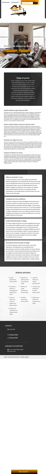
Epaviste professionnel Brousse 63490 (13, 279)
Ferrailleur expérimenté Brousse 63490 (24, 299)
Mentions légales (24, 357)
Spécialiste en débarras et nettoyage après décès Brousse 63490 (13, 290)
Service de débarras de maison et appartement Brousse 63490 (13, 301)
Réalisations (24, 51)
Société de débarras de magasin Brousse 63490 (36, 280)
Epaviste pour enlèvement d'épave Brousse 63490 (36, 300)
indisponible (5, 2)
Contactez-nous (10, 51)
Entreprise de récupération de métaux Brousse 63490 (13, 311)
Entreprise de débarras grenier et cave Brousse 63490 (25, 280)
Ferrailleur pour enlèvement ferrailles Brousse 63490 (36, 289)
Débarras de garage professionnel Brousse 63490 (24, 289)
